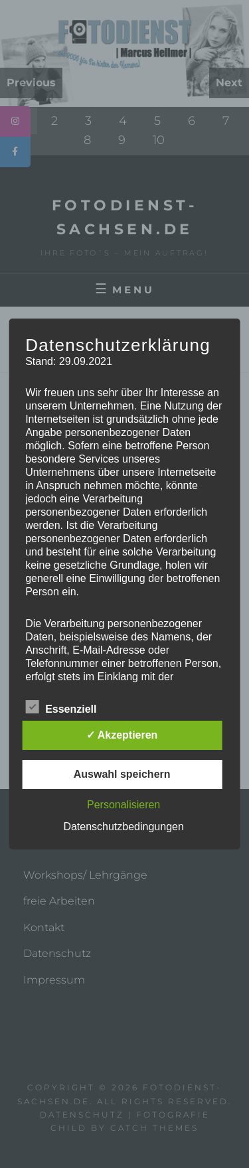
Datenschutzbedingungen (123, 826)
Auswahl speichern (122, 774)
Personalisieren (123, 804)
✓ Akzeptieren (122, 735)
